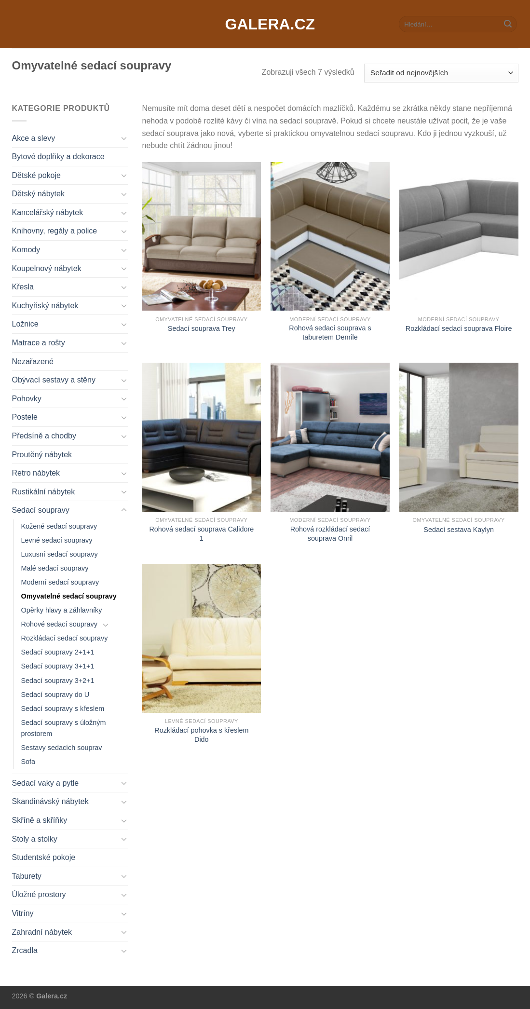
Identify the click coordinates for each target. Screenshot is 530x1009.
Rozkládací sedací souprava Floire (459, 328)
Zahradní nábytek (42, 932)
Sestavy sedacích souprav (61, 747)
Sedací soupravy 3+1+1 (58, 666)
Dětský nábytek (38, 194)
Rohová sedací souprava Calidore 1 (201, 533)
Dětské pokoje (36, 175)
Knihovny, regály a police (54, 231)
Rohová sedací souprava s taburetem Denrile (330, 332)
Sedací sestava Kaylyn (458, 529)
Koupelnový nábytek (47, 268)
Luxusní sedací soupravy (59, 554)
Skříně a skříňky (40, 820)
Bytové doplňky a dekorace (58, 156)
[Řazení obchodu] (441, 73)
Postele (25, 417)
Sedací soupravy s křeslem (63, 708)
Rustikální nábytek (43, 492)
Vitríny (23, 913)
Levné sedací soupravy (57, 540)
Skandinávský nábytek (50, 801)
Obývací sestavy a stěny (53, 380)
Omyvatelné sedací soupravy (69, 596)
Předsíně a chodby (44, 436)
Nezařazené (33, 361)
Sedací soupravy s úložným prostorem (63, 728)
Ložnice (25, 324)
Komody (26, 249)
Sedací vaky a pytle (45, 783)
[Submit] (508, 24)
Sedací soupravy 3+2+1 (58, 680)
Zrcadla (25, 950)
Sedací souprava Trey (201, 328)
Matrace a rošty (38, 343)
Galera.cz (265, 24)
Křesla (23, 287)
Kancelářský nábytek (47, 212)
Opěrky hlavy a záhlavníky (61, 610)
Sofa (28, 761)
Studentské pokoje (44, 857)
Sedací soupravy (40, 510)
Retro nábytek (36, 473)
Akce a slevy (33, 138)
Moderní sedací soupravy (60, 582)
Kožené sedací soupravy (59, 526)
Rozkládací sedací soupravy (64, 638)
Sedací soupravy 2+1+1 (58, 652)
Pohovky (26, 399)
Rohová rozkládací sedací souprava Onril (330, 533)
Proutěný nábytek (42, 454)
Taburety (26, 876)
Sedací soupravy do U (55, 694)
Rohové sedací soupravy (59, 624)
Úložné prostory (39, 894)
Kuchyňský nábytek (45, 305)
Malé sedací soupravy (55, 568)
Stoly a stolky (34, 839)
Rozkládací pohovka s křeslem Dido (201, 734)
